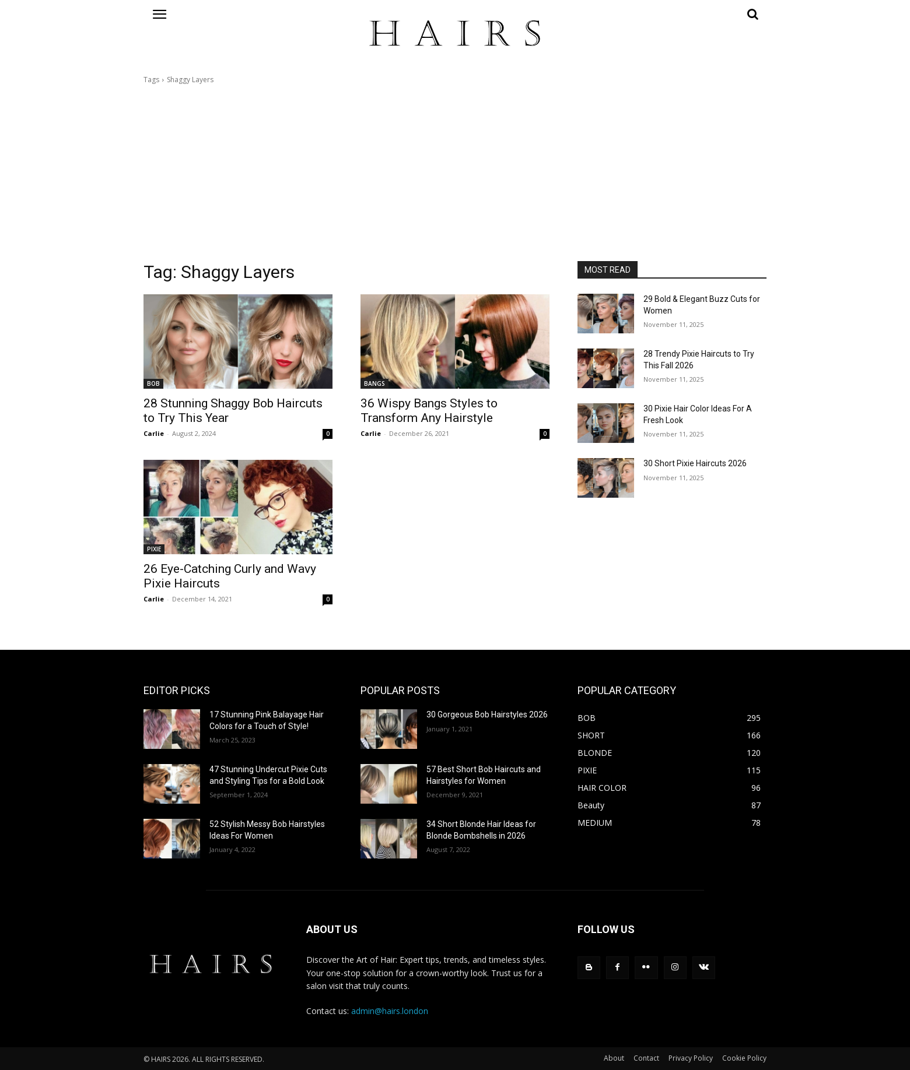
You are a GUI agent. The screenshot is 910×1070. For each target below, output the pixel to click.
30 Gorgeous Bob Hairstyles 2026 (487, 714)
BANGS (374, 383)
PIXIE (154, 549)
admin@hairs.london (389, 1010)
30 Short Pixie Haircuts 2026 (695, 463)
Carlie (154, 433)
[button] (672, 14)
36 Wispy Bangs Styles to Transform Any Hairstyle (429, 410)
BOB (153, 383)
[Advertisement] (455, 173)
